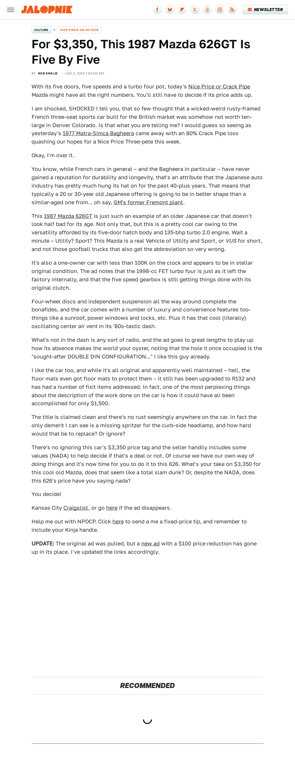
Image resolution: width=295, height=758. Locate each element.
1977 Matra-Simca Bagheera (98, 133)
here (111, 508)
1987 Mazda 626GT (68, 216)
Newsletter (265, 10)
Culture (41, 30)
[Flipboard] (182, 9)
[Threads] (207, 9)
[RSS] (232, 9)
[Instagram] (219, 9)
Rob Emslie (48, 73)
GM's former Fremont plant (148, 202)
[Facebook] (157, 9)
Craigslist (75, 508)
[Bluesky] (169, 9)
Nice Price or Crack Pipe (219, 86)
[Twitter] (194, 9)
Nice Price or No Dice (79, 30)
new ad (150, 543)
